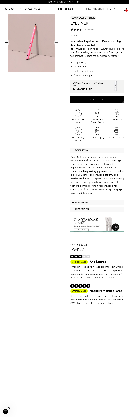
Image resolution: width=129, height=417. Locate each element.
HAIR (19, 9)
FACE (4, 9)
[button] (5, 411)
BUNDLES (27, 9)
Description (80, 150)
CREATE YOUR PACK (95, 9)
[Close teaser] (8, 408)
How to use (80, 202)
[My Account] (120, 9)
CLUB (109, 9)
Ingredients (80, 209)
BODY (11, 9)
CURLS (37, 9)
